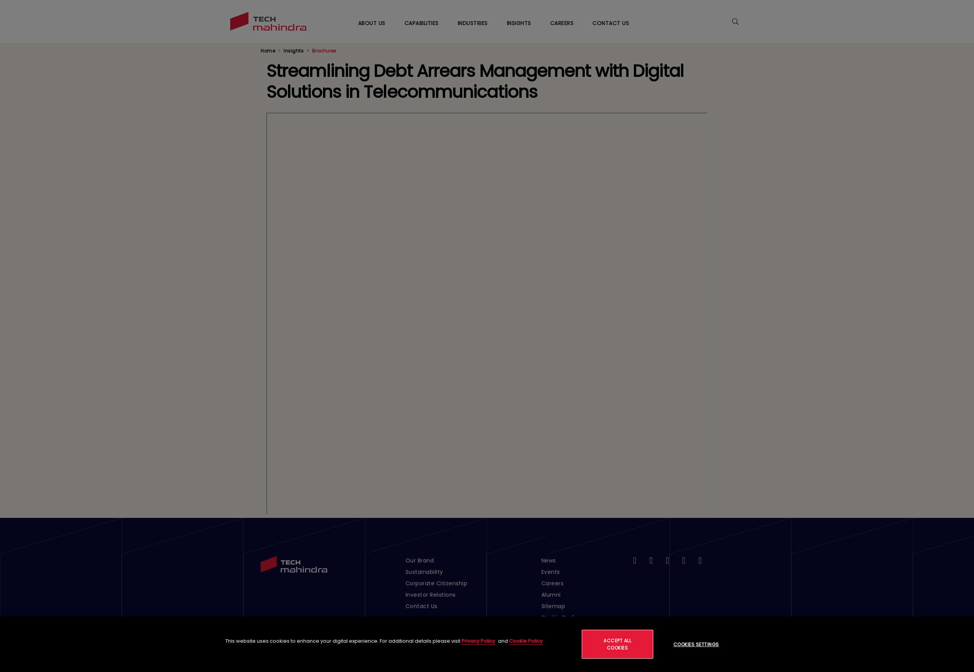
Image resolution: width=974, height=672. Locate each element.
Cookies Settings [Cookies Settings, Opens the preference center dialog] (696, 644)
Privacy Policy (478, 641)
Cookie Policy (526, 641)
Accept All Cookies (617, 644)
